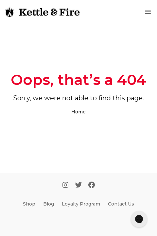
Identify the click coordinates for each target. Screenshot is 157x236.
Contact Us (121, 204)
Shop (29, 204)
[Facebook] (92, 185)
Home (78, 112)
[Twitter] (78, 185)
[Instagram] (65, 185)
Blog (48, 204)
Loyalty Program (81, 204)
